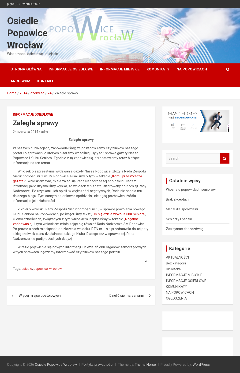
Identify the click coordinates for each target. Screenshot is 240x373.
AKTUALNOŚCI (177, 257)
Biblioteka (173, 269)
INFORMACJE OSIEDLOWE (71, 69)
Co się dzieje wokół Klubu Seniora (119, 214)
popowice (41, 269)
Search (224, 158)
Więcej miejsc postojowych (40, 295)
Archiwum (20, 81)
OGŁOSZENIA (176, 298)
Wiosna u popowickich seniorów (191, 189)
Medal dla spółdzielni (182, 209)
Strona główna (26, 69)
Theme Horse (145, 364)
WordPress (201, 364)
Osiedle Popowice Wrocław (27, 33)
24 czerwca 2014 (25, 132)
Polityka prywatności (97, 364)
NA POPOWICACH (191, 69)
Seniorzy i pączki (179, 219)
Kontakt (45, 81)
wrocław (55, 269)
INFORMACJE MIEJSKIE (120, 69)
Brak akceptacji (177, 199)
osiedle (27, 269)
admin (45, 132)
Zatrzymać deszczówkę (184, 229)
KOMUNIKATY (158, 69)
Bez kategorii (176, 263)
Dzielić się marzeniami (126, 295)
